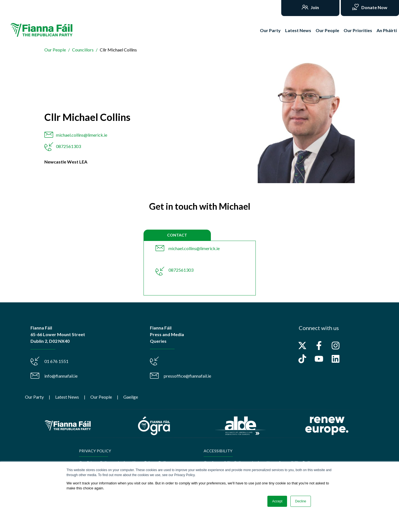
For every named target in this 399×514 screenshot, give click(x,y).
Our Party (270, 30)
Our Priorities (358, 30)
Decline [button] (300, 501)
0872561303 (68, 146)
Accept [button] (277, 501)
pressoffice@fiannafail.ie (187, 375)
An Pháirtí (387, 30)
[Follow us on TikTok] (302, 358)
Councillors (83, 49)
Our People (327, 30)
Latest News (298, 30)
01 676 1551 (56, 361)
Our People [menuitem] (101, 396)
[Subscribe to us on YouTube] (319, 358)
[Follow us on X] (302, 345)
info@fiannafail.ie (61, 375)
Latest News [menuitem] (67, 396)
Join (314, 7)
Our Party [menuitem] (34, 396)
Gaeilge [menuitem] (130, 396)
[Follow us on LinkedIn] (335, 358)
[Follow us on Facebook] (319, 345)
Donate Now (373, 7)
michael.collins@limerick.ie (81, 134)
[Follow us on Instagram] (335, 345)
